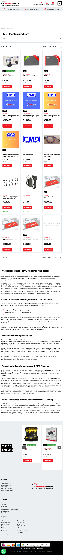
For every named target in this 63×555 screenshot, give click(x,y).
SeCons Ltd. (4, 531)
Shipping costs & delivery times (9, 509)
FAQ (2, 503)
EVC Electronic (5, 524)
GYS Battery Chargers (23, 526)
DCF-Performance (22, 534)
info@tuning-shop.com (7, 490)
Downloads (4, 506)
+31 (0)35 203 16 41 (6, 488)
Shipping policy (34, 551)
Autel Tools (20, 529)
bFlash (3, 527)
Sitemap (49, 551)
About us (3, 504)
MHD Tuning (4, 534)
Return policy (42, 551)
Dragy (2, 526)
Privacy (13, 551)
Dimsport (19, 524)
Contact (3, 508)
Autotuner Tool (21, 521)
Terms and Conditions (22, 551)
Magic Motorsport (6, 522)
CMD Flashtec (21, 522)
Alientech (3, 521)
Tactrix (3, 529)
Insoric (19, 527)
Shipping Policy (5, 511)
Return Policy (5, 513)
